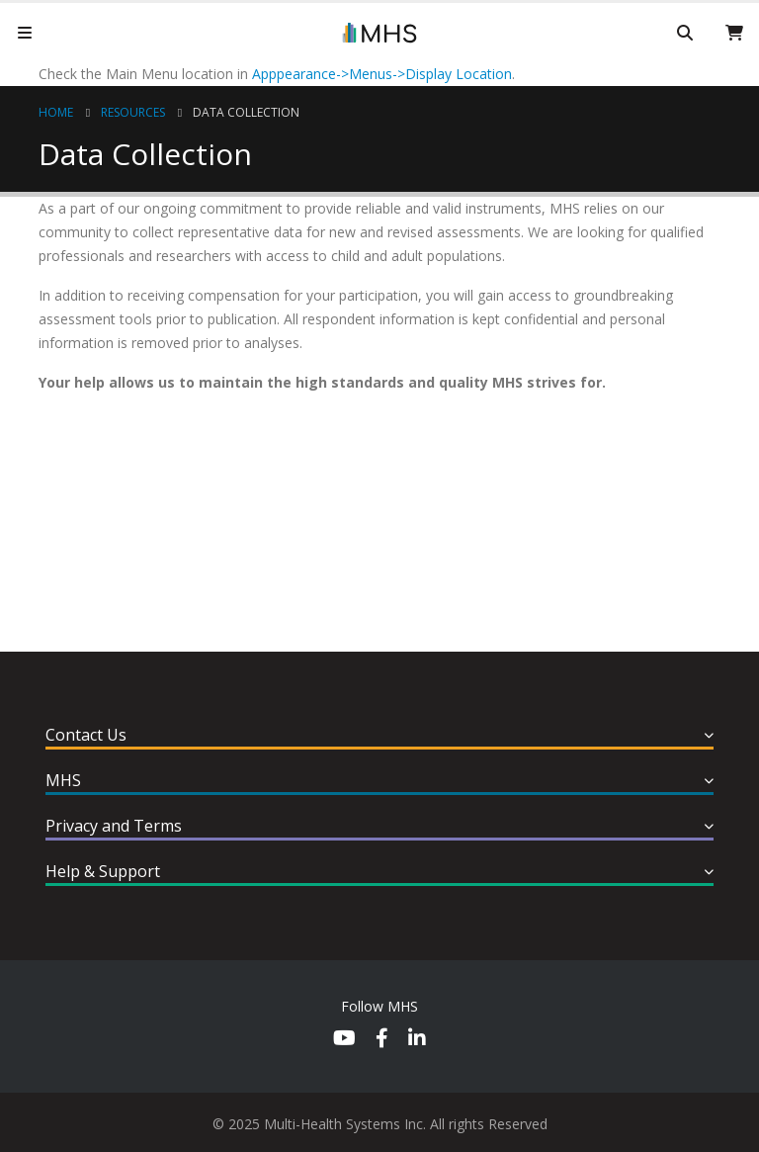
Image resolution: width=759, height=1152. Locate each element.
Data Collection (246, 112)
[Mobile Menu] (24, 32)
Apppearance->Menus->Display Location (382, 73)
